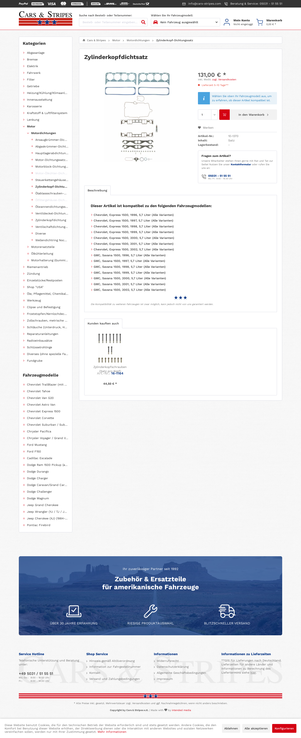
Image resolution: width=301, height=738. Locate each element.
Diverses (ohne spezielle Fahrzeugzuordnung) (47, 354)
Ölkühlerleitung (42, 253)
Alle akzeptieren (256, 728)
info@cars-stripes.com (201, 4)
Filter (31, 79)
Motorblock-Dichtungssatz (51, 166)
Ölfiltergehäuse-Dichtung (51, 200)
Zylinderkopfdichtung (50, 220)
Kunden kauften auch (103, 323)
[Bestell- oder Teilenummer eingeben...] (113, 22)
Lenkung (33, 119)
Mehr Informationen (112, 731)
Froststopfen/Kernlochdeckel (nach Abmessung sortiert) (47, 313)
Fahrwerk (34, 72)
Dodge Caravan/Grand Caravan (47, 485)
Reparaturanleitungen (42, 334)
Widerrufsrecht (167, 660)
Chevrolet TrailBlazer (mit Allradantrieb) (47, 384)
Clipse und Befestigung (43, 307)
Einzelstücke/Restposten (44, 280)
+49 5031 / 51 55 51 (36, 673)
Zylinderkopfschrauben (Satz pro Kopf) (110, 369)
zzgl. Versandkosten (224, 79)
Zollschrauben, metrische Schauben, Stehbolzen (47, 320)
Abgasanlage (36, 52)
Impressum (164, 678)
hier (253, 672)
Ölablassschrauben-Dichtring (51, 193)
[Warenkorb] (269, 22)
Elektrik (32, 66)
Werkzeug (34, 300)
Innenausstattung (39, 99)
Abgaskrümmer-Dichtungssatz (51, 146)
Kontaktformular (241, 164)
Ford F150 (34, 451)
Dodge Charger (37, 478)
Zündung (33, 273)
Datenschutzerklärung (172, 666)
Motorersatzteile (43, 247)
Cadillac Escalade (39, 458)
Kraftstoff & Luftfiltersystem (47, 113)
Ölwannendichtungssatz (51, 206)
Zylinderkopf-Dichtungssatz (51, 186)
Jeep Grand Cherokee (42, 505)
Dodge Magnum (38, 498)
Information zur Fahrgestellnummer (114, 666)
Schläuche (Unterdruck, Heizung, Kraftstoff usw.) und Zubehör (47, 327)
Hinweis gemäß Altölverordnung (111, 660)
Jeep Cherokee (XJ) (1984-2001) (47, 518)
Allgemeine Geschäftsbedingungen (181, 672)
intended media (181, 710)
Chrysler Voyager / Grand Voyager (47, 438)
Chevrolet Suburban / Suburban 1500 (47, 424)
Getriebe (33, 86)
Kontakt (94, 672)
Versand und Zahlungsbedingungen (114, 678)
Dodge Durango (38, 471)
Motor (31, 126)
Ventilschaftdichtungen (51, 226)
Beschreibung (97, 190)
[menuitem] (238, 22)
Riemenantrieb (37, 267)
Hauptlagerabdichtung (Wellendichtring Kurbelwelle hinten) (51, 153)
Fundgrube (34, 360)
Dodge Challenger (39, 491)
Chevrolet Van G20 (40, 398)
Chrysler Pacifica (39, 431)
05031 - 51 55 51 (219, 175)
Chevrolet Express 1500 (43, 411)
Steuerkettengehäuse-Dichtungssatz (51, 180)
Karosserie (34, 106)
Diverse (40, 233)
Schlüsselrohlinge (39, 347)
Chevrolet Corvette (40, 418)
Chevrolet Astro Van (41, 404)
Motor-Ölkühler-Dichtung (51, 173)
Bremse (32, 59)
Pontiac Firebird (38, 525)
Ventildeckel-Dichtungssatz (51, 213)
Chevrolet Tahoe (38, 391)
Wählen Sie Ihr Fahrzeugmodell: (172, 15)
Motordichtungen (43, 133)
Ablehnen (231, 728)
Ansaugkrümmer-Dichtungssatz (51, 139)
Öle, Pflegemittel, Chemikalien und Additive (47, 293)
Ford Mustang (37, 444)
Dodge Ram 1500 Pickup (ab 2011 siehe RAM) (47, 464)
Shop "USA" (35, 287)
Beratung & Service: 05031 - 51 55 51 (253, 4)
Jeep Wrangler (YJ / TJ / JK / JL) (47, 511)
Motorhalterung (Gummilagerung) (49, 260)
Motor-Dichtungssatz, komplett (51, 159)
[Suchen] (143, 22)
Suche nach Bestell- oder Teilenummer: (105, 15)
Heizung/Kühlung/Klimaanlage (47, 93)
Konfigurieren (284, 728)
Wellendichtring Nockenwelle (51, 240)
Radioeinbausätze (39, 340)
